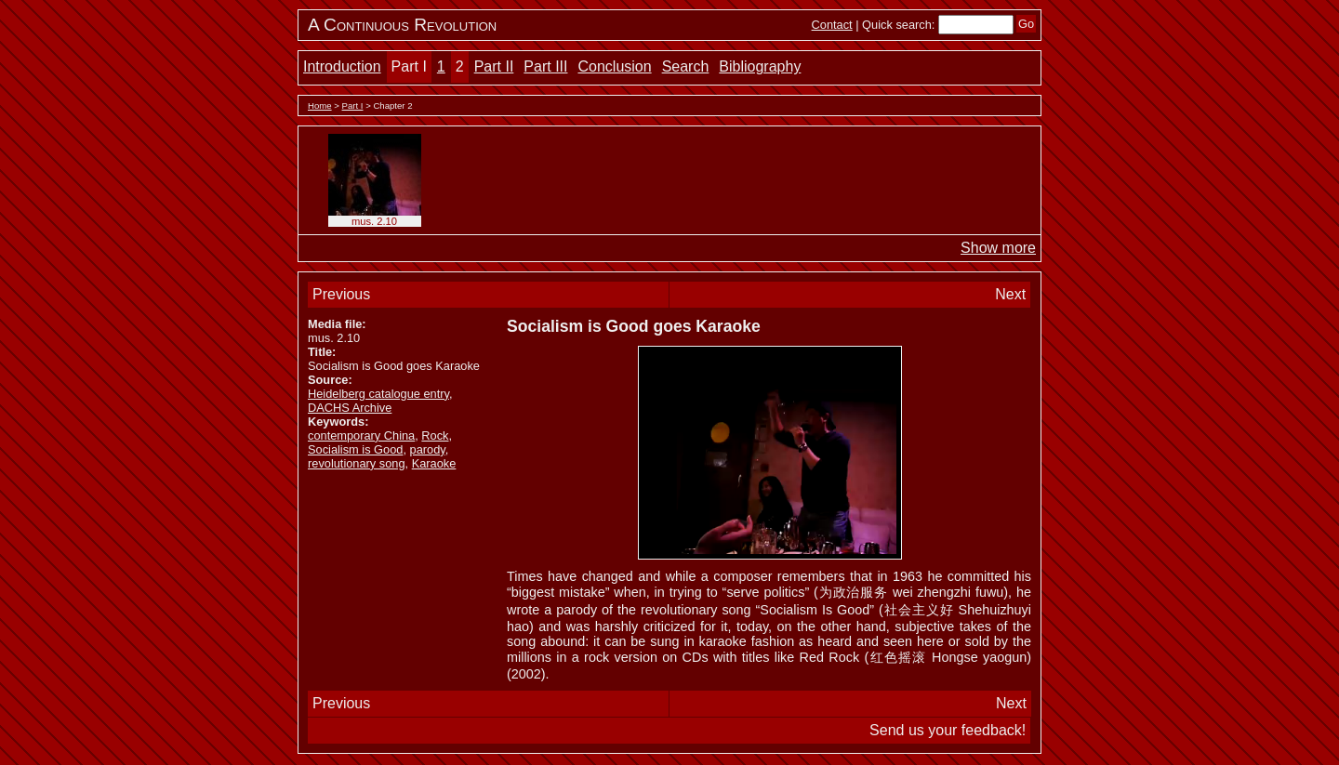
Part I (409, 66)
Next (1010, 294)
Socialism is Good (355, 449)
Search (685, 66)
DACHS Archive (349, 408)
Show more (998, 248)
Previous (341, 294)
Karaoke (434, 463)
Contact (832, 25)
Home (320, 105)
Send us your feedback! (947, 730)
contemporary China (361, 435)
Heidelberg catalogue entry (378, 394)
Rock (434, 435)
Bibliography (760, 66)
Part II (494, 66)
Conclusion (614, 66)
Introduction (342, 66)
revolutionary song (356, 463)
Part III (545, 66)
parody (427, 449)
